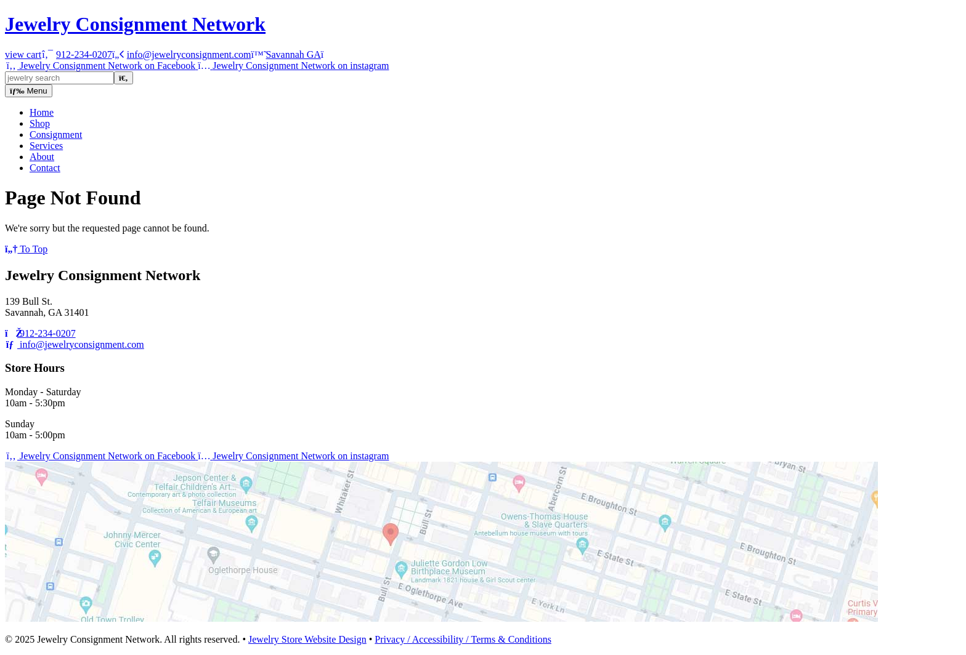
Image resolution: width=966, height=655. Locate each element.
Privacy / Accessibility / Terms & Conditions (463, 639)
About (42, 156)
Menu (28, 90)
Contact (45, 168)
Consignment (56, 134)
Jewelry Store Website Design (307, 639)
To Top (26, 249)
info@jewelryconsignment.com (74, 344)
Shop (40, 123)
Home (42, 112)
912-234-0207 (40, 333)
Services (46, 145)
